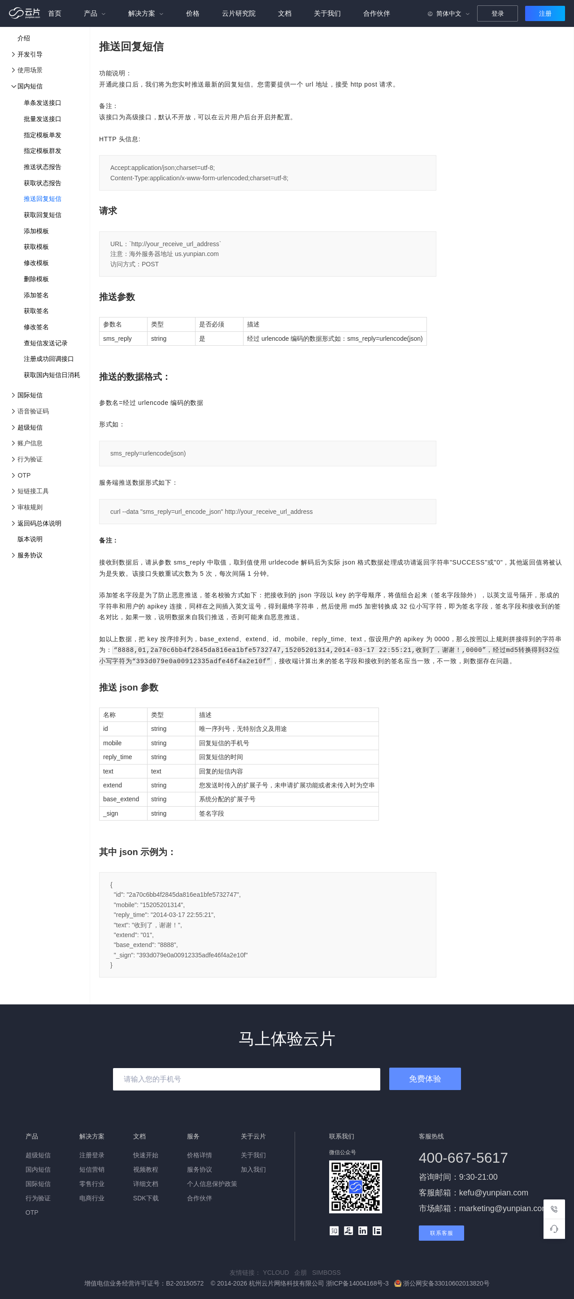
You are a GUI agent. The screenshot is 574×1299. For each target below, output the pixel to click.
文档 (284, 13)
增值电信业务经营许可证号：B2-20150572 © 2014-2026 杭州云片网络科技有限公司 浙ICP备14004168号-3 (237, 1282)
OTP (32, 1211)
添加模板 (36, 231)
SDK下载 (146, 1197)
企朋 (303, 1271)
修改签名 (36, 326)
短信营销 (91, 1168)
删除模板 (36, 278)
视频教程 (145, 1168)
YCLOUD (278, 1271)
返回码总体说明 (39, 523)
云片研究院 (239, 13)
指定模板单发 (42, 135)
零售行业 (91, 1182)
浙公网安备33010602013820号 (442, 1282)
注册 (545, 13)
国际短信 (30, 395)
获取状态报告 (42, 183)
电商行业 (91, 1197)
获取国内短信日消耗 (52, 374)
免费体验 (425, 1077)
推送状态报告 (42, 166)
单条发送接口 (42, 102)
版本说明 (30, 539)
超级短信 (30, 427)
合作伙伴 (376, 13)
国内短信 (30, 86)
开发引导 (30, 54)
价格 (193, 13)
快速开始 (145, 1154)
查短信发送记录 (46, 343)
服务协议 (30, 555)
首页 (54, 13)
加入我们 (253, 1168)
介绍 (23, 38)
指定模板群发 (42, 150)
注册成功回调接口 (49, 358)
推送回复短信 (42, 198)
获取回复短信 (42, 214)
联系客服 (441, 1232)
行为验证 (38, 1197)
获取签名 (36, 310)
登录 (497, 13)
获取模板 (36, 246)
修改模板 (36, 262)
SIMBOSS (328, 1271)
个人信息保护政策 (212, 1182)
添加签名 (36, 295)
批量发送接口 (42, 118)
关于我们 (327, 13)
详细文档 (145, 1182)
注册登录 (91, 1154)
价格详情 (199, 1154)
